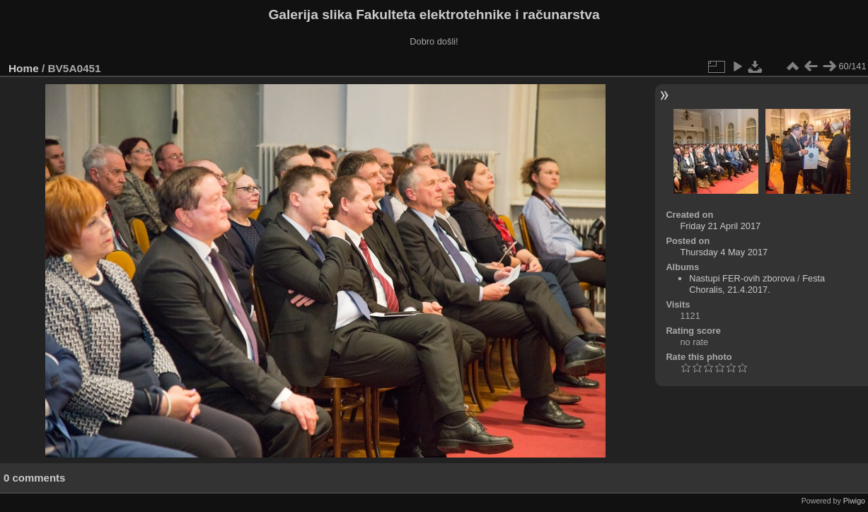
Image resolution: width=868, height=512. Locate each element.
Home (23, 68)
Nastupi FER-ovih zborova (741, 278)
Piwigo (854, 500)
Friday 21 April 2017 (720, 226)
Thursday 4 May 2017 (724, 252)
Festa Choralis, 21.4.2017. (757, 284)
